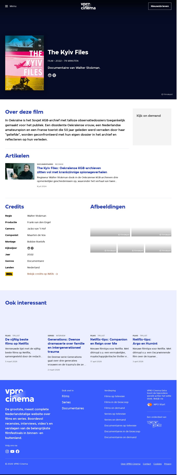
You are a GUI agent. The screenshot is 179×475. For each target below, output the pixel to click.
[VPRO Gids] (154, 424)
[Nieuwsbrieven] (159, 6)
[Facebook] (17, 451)
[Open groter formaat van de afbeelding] (110, 225)
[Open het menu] (10, 6)
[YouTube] (12, 451)
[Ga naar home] (88, 6)
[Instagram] (7, 451)
